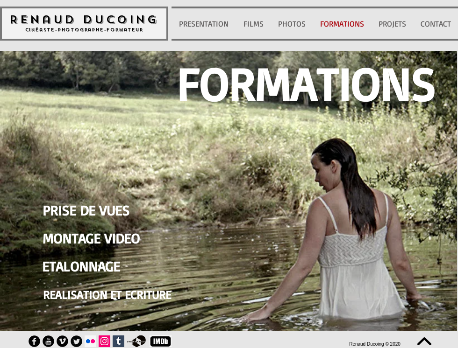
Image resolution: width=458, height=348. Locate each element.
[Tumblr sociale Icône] (118, 341)
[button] (306, 83)
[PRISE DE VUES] (86, 210)
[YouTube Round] (48, 341)
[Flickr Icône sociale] (90, 341)
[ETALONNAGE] (81, 266)
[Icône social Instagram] (104, 341)
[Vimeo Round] (62, 341)
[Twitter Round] (76, 341)
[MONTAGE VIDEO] (91, 238)
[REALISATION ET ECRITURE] (107, 294)
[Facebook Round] (34, 341)
